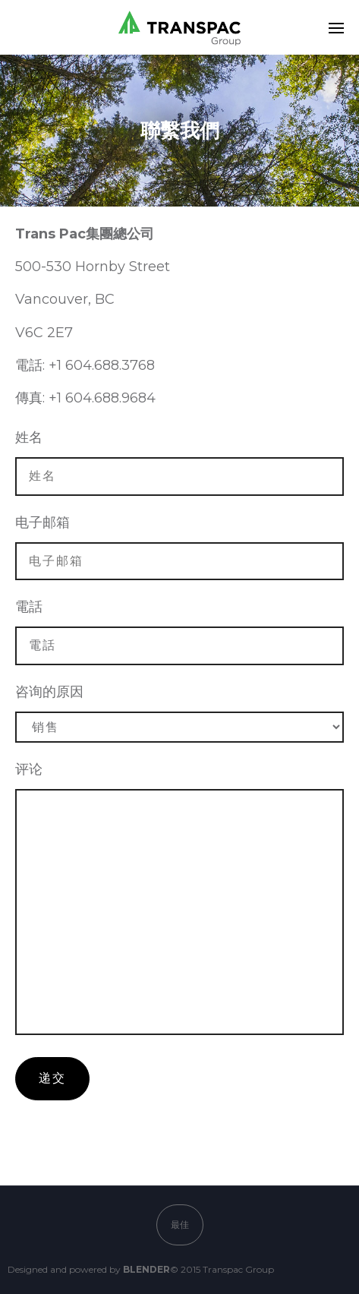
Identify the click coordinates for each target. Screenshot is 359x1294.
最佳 (180, 1224)
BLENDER (146, 1269)
